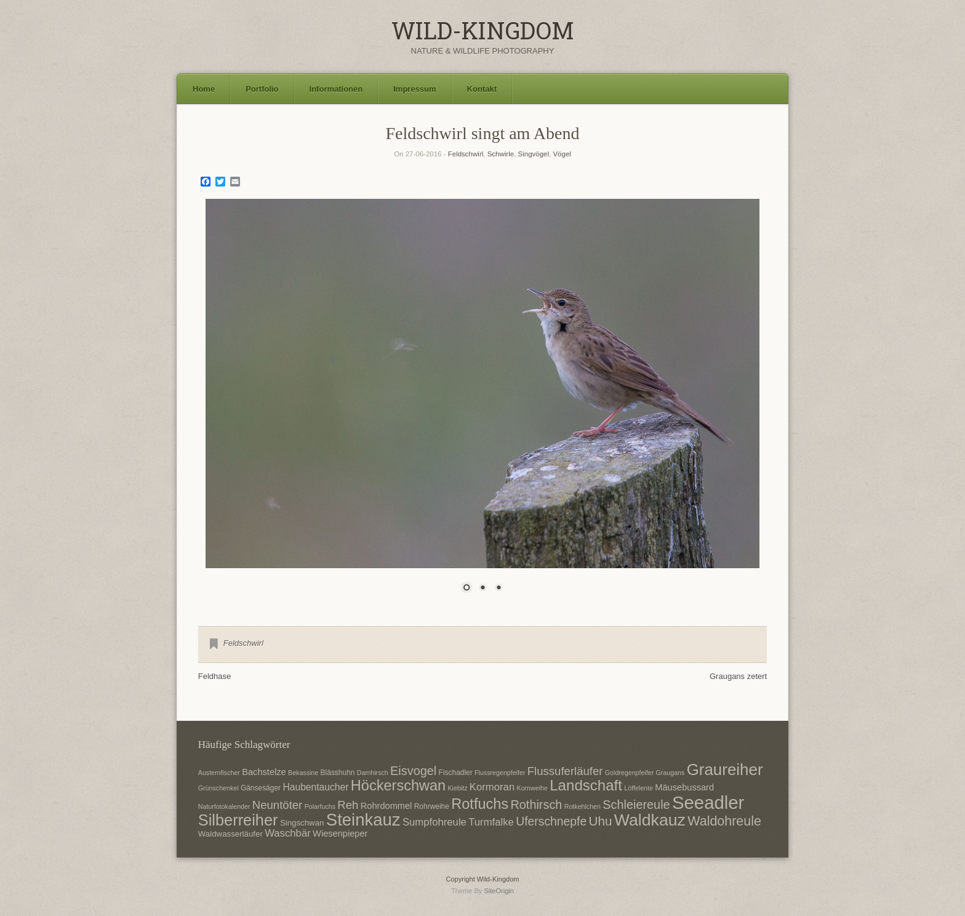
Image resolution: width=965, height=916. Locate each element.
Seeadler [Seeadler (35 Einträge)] (708, 802)
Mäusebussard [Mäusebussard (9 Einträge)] (684, 787)
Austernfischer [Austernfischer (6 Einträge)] (219, 772)
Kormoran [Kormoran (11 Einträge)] (492, 787)
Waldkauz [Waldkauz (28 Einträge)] (650, 820)
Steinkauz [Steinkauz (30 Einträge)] (363, 819)
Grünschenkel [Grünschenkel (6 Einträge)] (218, 788)
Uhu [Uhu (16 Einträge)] (600, 821)
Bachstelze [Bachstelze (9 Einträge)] (264, 772)
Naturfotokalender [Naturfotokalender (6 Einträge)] (224, 806)
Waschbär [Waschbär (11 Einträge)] (288, 833)
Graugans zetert (738, 676)
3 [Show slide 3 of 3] (498, 588)
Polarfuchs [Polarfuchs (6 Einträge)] (320, 806)
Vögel (562, 154)
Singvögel (534, 154)
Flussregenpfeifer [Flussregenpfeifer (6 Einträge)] (499, 772)
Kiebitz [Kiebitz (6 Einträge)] (458, 788)
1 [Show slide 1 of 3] (466, 588)
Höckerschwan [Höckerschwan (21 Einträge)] (398, 785)
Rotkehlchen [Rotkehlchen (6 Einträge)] (582, 806)
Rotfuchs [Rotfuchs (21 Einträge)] (479, 804)
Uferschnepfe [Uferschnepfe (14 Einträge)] (551, 821)
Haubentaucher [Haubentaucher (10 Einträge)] (315, 787)
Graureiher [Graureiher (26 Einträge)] (725, 769)
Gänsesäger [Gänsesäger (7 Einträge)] (261, 788)
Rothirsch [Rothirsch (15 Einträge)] (536, 804)
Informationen (336, 89)
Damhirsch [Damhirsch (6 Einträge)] (372, 772)
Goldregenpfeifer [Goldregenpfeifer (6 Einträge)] (629, 772)
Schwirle (500, 154)
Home (204, 89)
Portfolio (262, 89)
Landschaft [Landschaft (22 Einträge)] (586, 785)
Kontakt (482, 89)
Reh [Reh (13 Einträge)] (347, 804)
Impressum (414, 89)
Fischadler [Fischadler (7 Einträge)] (456, 772)
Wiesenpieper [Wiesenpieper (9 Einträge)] (340, 833)
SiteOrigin (499, 890)
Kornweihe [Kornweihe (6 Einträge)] (532, 788)
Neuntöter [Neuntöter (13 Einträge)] (277, 804)
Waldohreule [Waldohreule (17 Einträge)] (724, 821)
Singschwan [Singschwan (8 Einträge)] (302, 822)
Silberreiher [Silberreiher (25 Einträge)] (238, 820)
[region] (482, 403)
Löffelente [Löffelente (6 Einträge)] (638, 788)
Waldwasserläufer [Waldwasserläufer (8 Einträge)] (230, 833)
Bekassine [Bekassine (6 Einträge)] (303, 772)
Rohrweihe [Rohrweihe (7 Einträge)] (431, 806)
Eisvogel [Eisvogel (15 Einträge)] (413, 770)
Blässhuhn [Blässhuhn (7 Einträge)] (338, 772)
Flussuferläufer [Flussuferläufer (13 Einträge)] (565, 771)
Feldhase (214, 676)
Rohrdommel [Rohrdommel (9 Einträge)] (386, 806)
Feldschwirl (466, 154)
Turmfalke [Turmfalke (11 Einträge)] (491, 822)
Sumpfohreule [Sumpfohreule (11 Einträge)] (434, 822)
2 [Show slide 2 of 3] (482, 588)
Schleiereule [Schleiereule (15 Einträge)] (636, 804)
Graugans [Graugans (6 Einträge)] (670, 772)
